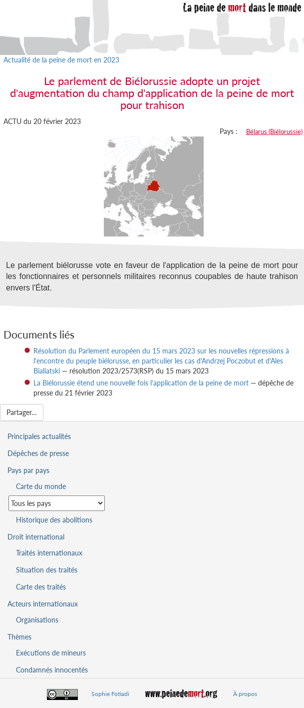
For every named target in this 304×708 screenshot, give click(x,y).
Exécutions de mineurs (51, 652)
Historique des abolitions (54, 520)
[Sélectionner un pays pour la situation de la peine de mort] (56, 503)
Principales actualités (39, 436)
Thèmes (19, 636)
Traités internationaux (49, 552)
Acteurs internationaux (42, 604)
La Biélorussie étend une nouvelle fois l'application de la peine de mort (141, 382)
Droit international (35, 536)
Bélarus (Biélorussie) (274, 132)
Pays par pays (28, 470)
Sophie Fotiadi (110, 694)
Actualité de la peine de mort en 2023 (61, 60)
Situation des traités (46, 570)
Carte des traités (41, 586)
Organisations (37, 620)
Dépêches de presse (38, 453)
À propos (245, 694)
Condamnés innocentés (52, 670)
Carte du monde (41, 486)
